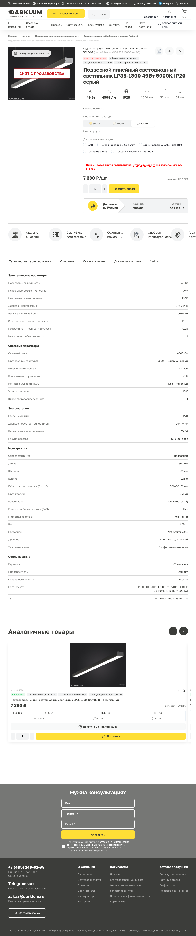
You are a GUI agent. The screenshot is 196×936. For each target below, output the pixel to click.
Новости (115, 874)
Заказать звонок (19, 3)
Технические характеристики (30, 261)
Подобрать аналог (123, 188)
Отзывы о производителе (125, 885)
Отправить (98, 834)
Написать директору (46, 3)
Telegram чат (21, 883)
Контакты (114, 24)
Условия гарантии (121, 890)
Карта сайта (118, 901)
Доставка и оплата (127, 261)
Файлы (154, 261)
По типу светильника (172, 874)
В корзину (110, 736)
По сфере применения (173, 890)
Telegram (166, 3)
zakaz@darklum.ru (120, 3)
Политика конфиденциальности (130, 896)
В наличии (18, 694)
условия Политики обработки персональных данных (96, 846)
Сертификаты (75, 24)
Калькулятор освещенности (31, 53)
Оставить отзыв (94, 261)
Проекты (56, 24)
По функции (167, 885)
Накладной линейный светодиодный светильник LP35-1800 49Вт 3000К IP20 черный (65, 699)
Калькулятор (96, 24)
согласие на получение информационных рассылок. (94, 849)
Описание (67, 261)
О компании (85, 874)
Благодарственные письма (126, 879)
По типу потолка (169, 879)
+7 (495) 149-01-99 (144, 3)
